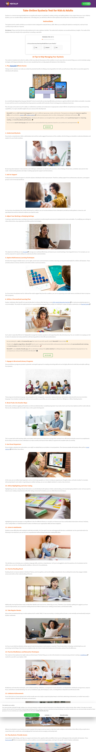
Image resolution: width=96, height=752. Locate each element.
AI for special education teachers (61, 302)
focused (25, 252)
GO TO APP (86, 3)
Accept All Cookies (32, 750)
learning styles (85, 304)
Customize (48, 750)
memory (22, 115)
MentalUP (13, 66)
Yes (36, 47)
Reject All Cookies (64, 750)
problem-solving (30, 115)
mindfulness (83, 655)
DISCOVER (48, 127)
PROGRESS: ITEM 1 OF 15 (48, 37)
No (56, 47)
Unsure (47, 47)
